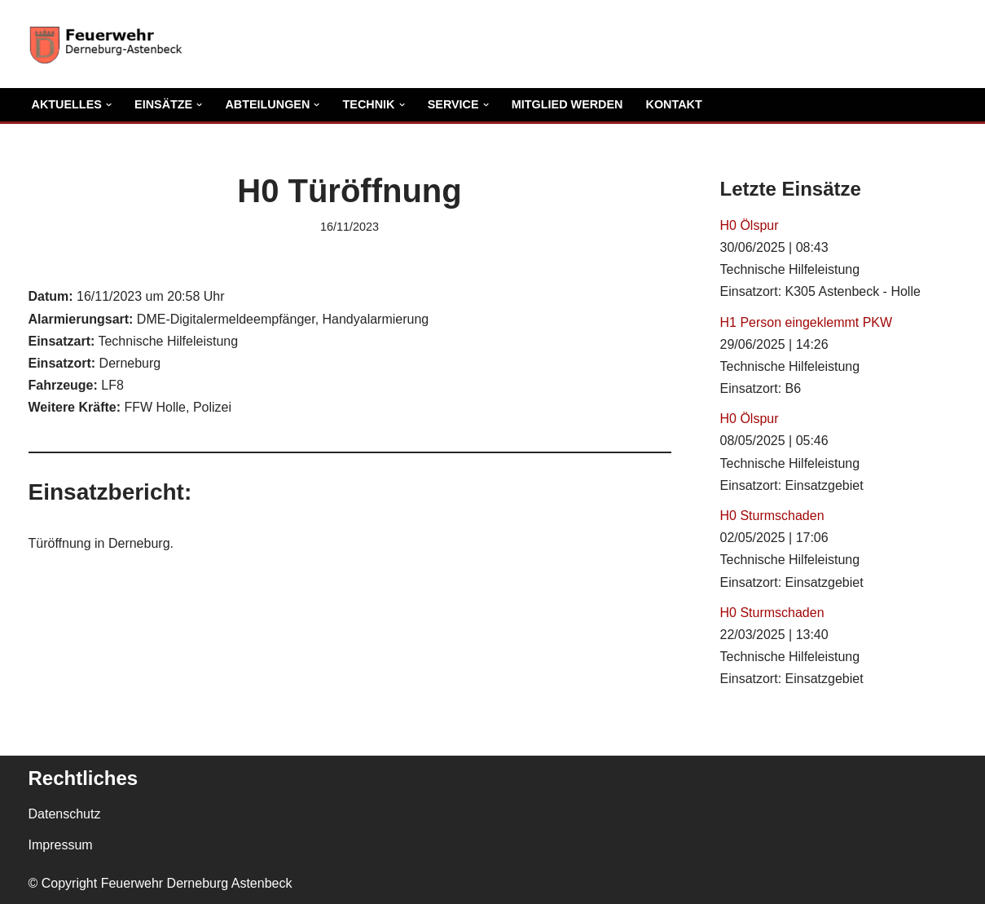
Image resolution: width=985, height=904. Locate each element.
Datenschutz (65, 814)
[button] (109, 105)
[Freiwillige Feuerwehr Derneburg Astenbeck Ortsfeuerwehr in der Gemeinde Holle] (110, 44)
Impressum (61, 845)
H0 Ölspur (749, 225)
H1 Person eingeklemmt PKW (806, 322)
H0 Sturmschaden (772, 516)
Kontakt (674, 104)
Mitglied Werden (567, 104)
